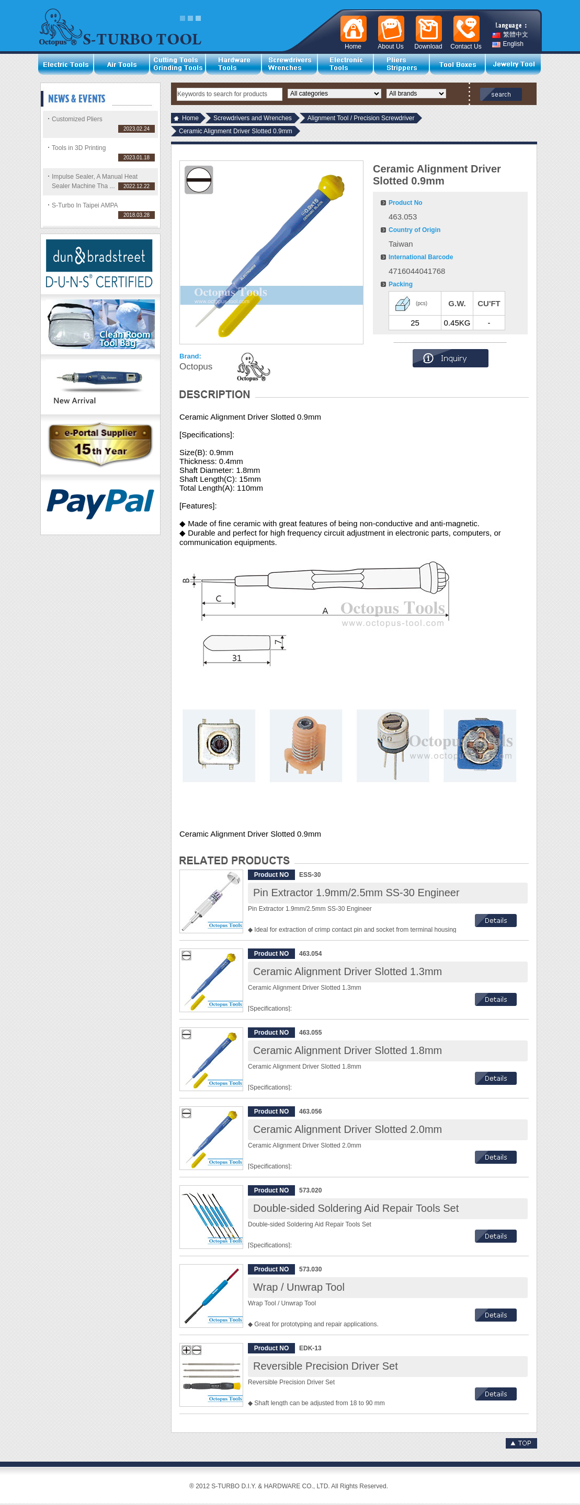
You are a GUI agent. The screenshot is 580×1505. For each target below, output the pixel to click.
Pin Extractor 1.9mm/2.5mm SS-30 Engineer (356, 892)
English (508, 44)
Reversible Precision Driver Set (325, 1366)
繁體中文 (510, 34)
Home (190, 118)
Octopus (195, 367)
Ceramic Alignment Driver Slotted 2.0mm (347, 1129)
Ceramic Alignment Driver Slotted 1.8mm (347, 1050)
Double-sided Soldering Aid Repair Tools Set (356, 1208)
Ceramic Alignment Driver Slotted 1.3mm (347, 971)
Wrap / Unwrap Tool (299, 1287)
